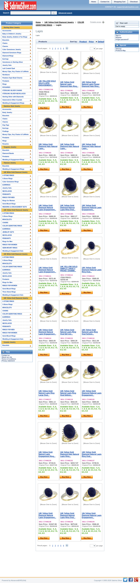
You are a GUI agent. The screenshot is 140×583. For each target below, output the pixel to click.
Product (83, 41)
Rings (4, 84)
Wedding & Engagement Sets (12, 251)
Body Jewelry (7, 112)
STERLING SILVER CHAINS (12, 90)
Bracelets (5, 40)
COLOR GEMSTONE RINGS (12, 226)
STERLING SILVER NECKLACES (14, 93)
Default (101, 41)
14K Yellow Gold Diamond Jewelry (59, 22)
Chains (4, 43)
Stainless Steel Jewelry (12, 106)
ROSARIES (6, 87)
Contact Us (105, 2)
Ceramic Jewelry (10, 342)
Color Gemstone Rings (10, 182)
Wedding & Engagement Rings (13, 103)
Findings (5, 131)
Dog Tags (5, 125)
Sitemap (118, 49)
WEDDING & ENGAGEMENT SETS (14, 207)
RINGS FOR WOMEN (9, 244)
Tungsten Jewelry (10, 147)
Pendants (5, 81)
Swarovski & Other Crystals (12, 100)
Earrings (5, 59)
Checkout (134, 2)
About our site (7, 357)
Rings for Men (7, 241)
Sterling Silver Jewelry (12, 27)
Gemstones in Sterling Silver (12, 62)
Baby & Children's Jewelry (11, 34)
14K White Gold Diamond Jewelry (16, 172)
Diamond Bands (8, 153)
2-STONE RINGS (8, 175)
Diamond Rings (7, 56)
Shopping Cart (119, 2)
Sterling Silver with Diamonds (13, 97)
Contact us (6, 355)
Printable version (95, 22)
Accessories (6, 30)
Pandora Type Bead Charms (12, 78)
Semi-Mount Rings (9, 204)
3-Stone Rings (7, 178)
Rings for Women (8, 200)
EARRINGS (6, 185)
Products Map (121, 50)
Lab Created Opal (8, 68)
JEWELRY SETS (8, 232)
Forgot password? (122, 39)
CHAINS (5, 222)
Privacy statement (8, 361)
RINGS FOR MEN (8, 197)
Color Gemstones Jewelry (11, 49)
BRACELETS (7, 219)
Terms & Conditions (9, 359)
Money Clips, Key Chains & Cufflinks (15, 71)
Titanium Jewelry (10, 163)
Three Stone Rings (9, 292)
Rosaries (5, 144)
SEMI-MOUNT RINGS (9, 248)
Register (119, 37)
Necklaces (6, 75)
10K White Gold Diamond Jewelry (16, 254)
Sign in (118, 35)
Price (91, 41)
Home (38, 22)
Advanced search (65, 13)
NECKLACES (7, 191)
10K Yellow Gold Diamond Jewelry (16, 298)
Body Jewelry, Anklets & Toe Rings (14, 37)
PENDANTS (6, 194)
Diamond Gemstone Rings (11, 53)
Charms (5, 46)
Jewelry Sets (7, 65)
